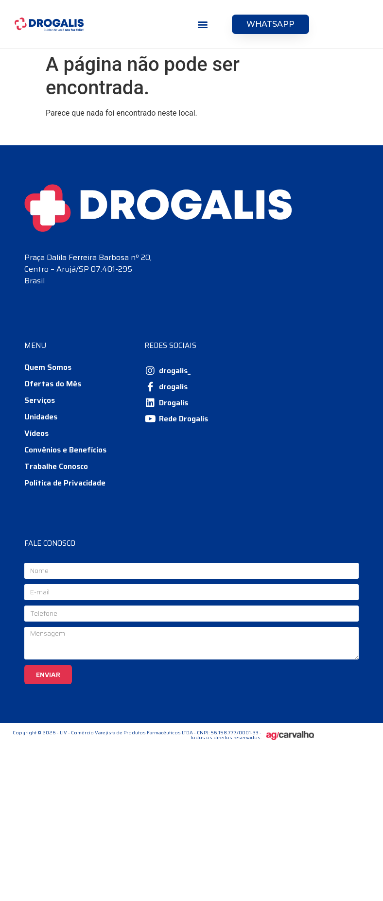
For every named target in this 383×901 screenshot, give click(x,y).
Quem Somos (47, 367)
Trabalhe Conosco (56, 466)
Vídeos (36, 433)
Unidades (40, 417)
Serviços (39, 400)
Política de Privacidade (64, 483)
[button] (203, 25)
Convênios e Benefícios (65, 450)
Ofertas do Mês (52, 384)
